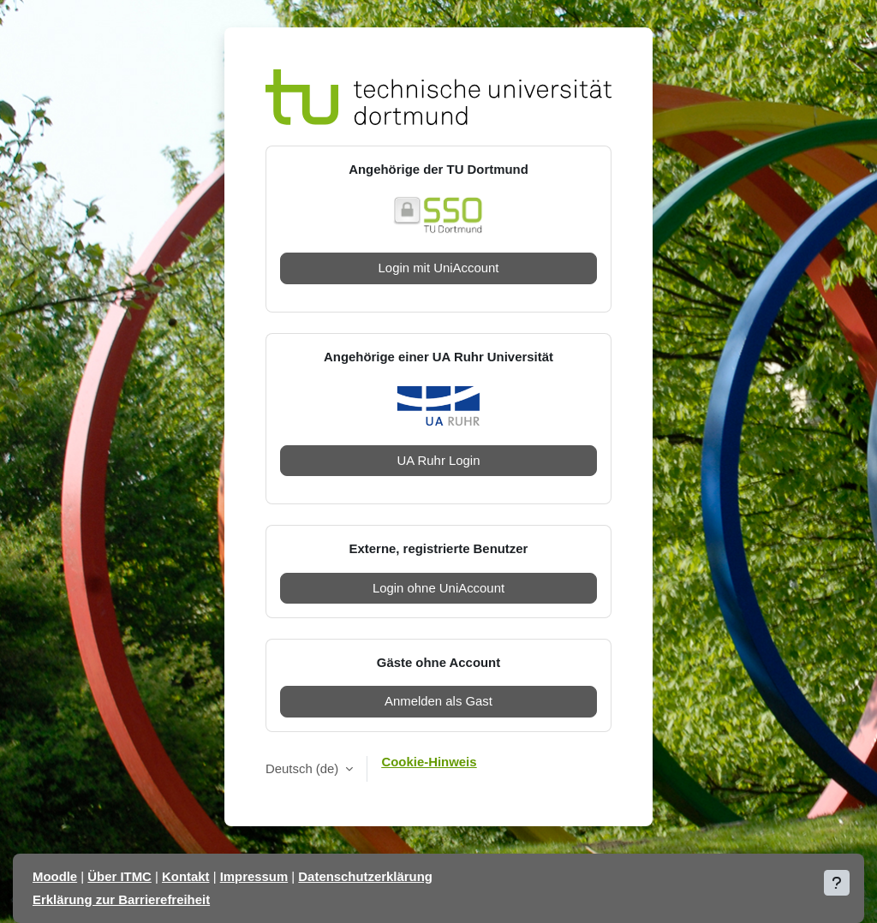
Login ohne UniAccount (438, 588)
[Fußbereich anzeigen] (837, 883)
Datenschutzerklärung (365, 876)
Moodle (55, 876)
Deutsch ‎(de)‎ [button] (303, 768)
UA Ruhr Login (438, 460)
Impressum (254, 876)
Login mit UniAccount (439, 267)
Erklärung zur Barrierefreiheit (121, 899)
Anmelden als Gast (438, 701)
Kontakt (185, 876)
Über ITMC (119, 876)
